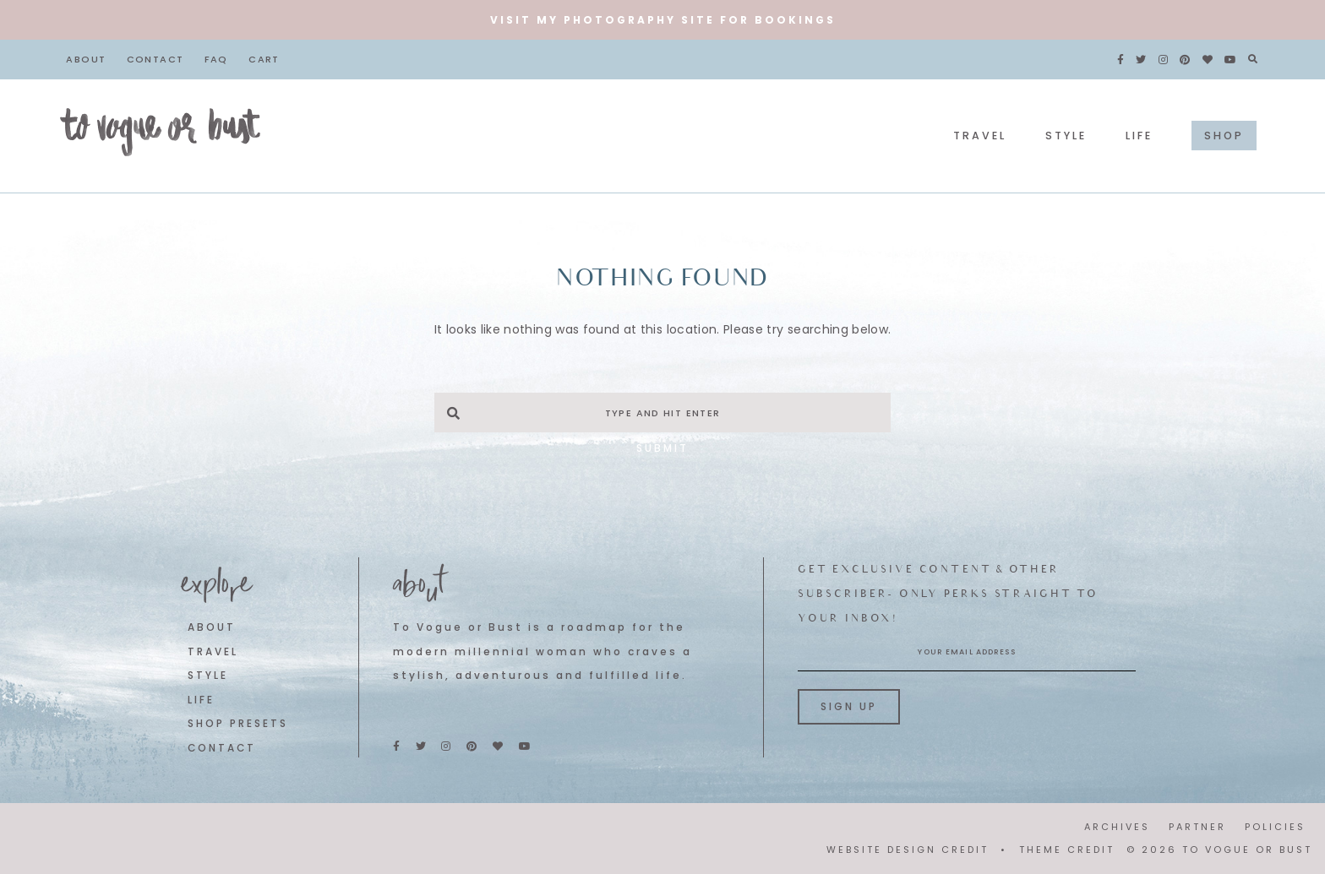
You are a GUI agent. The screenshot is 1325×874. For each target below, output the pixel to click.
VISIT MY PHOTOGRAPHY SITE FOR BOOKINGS (663, 20)
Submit (662, 448)
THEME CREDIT (1067, 849)
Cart (264, 59)
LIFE (201, 700)
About (86, 59)
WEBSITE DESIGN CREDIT (907, 849)
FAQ (216, 59)
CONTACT (222, 748)
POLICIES (1275, 826)
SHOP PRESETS (238, 723)
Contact (155, 59)
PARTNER (1197, 826)
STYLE (208, 675)
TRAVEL (213, 652)
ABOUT (212, 627)
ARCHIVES (1117, 826)
